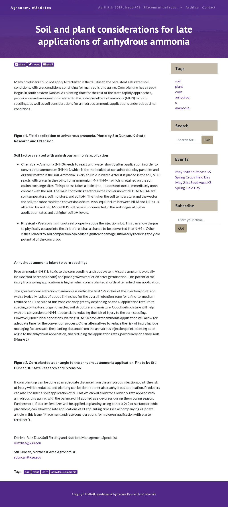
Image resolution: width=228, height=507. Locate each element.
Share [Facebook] (20, 64)
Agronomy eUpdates (30, 7)
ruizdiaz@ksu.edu (27, 443)
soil (27, 471)
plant (36, 471)
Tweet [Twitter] (34, 64)
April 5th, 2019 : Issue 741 (119, 7)
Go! (207, 140)
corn (45, 471)
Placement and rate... (163, 7)
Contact (209, 7)
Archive (192, 7)
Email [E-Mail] (48, 64)
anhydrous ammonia (63, 471)
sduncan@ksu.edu (27, 457)
